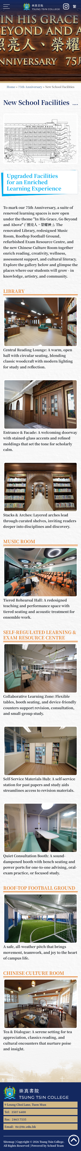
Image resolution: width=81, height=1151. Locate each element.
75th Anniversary (30, 87)
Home (11, 87)
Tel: (15, 1112)
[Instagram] (66, 6)
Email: (20, 1127)
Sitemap (8, 1141)
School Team (55, 1145)
